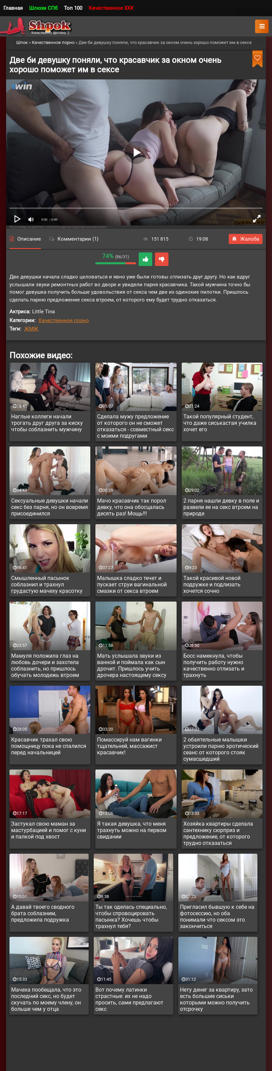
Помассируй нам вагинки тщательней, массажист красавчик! (129, 746)
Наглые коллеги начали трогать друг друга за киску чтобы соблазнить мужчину (47, 423)
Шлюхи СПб (43, 8)
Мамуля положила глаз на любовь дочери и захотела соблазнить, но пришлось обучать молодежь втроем (45, 665)
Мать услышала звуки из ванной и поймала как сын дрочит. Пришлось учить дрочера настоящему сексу (131, 665)
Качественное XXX (111, 8)
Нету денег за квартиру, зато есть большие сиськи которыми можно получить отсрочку (216, 999)
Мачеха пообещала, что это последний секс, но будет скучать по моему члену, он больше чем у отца (46, 999)
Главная (13, 8)
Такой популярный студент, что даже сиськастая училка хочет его (219, 423)
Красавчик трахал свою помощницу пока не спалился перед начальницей (48, 746)
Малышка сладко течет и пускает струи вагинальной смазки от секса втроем (132, 584)
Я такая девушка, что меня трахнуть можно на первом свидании (131, 830)
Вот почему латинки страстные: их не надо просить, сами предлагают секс (129, 999)
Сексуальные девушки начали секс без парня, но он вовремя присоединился (49, 507)
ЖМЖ (31, 329)
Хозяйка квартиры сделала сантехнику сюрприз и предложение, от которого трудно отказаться (218, 833)
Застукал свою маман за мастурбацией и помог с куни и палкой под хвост (48, 830)
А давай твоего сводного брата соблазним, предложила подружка (42, 913)
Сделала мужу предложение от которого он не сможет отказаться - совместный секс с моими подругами (135, 426)
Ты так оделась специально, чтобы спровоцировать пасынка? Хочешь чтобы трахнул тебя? (131, 916)
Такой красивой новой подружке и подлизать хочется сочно (212, 584)
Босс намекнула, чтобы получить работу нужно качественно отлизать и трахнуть (213, 665)
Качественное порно (64, 320)
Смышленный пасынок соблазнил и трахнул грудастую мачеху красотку (47, 584)
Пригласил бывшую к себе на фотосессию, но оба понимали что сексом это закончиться (217, 916)
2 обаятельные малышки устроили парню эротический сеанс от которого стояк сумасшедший (220, 749)
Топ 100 (73, 8)
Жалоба (245, 239)
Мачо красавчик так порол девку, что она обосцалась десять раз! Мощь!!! (131, 507)
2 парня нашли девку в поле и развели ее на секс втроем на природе (221, 507)
